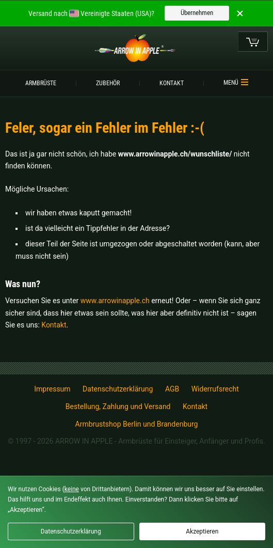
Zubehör (108, 83)
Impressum (52, 389)
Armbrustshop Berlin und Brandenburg (136, 424)
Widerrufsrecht (215, 389)
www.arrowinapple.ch (115, 300)
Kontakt (171, 83)
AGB (172, 389)
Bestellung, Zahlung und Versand (118, 406)
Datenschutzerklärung (118, 389)
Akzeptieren (202, 531)
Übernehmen (197, 13)
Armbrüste (40, 83)
